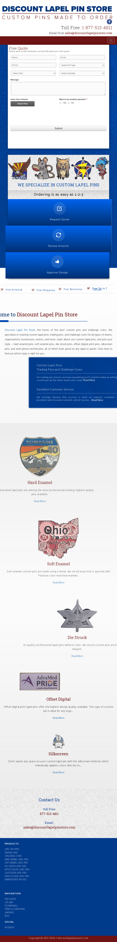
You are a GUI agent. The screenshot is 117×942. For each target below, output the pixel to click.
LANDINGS (9, 912)
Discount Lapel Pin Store (20, 329)
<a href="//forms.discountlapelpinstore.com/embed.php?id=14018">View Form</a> (58, 100)
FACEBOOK (9, 927)
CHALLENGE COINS (13, 855)
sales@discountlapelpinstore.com (88, 33)
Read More (58, 582)
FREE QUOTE (10, 898)
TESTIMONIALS (11, 905)
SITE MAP (9, 902)
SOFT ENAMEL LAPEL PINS (16, 862)
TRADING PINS (11, 852)
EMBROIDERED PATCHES (16, 879)
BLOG (7, 915)
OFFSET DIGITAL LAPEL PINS (17, 869)
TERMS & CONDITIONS (15, 908)
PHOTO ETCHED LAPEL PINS (17, 876)
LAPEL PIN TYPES (12, 849)
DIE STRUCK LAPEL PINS (16, 866)
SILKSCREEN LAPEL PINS (16, 872)
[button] (13, 168)
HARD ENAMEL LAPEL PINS (17, 859)
